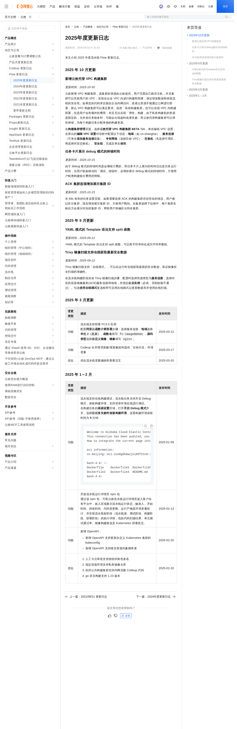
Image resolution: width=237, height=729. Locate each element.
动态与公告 (103, 26)
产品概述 (88, 26)
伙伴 (109, 6)
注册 (210, 6)
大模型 (41, 6)
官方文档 (10, 17)
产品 (52, 6)
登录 (225, 6)
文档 (182, 6)
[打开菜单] (6, 6)
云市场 (98, 6)
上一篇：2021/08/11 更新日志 (86, 598)
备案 (191, 6)
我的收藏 (167, 47)
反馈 (126, 617)
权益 (77, 6)
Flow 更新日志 (120, 26)
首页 (67, 26)
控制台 (201, 6)
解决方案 (64, 6)
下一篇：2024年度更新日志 (155, 598)
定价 (87, 6)
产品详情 (147, 47)
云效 (23, 17)
